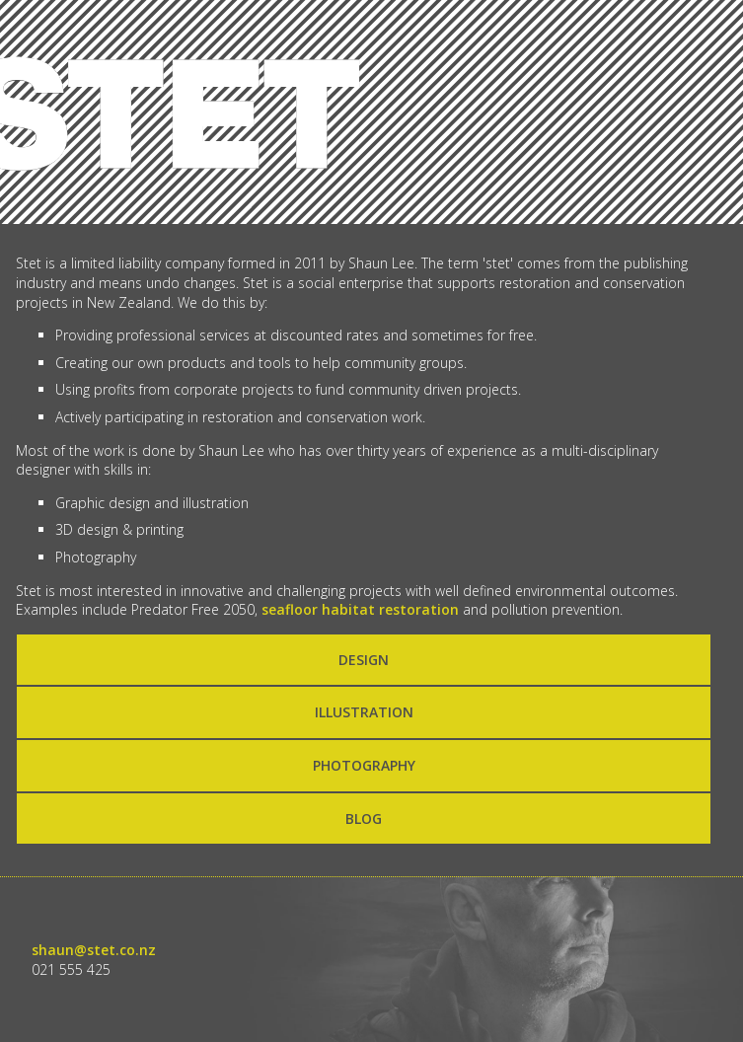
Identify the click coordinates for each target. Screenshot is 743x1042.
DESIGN (363, 659)
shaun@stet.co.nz (94, 949)
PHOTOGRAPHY (364, 765)
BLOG (363, 818)
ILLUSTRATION (364, 712)
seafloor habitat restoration (360, 609)
